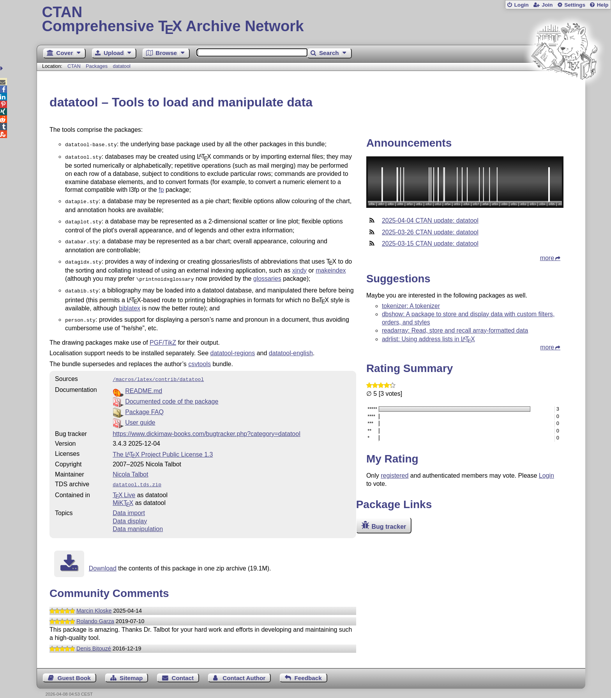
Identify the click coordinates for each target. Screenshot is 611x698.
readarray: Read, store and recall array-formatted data (455, 330)
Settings (574, 5)
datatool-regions (232, 346)
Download (103, 559)
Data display (130, 512)
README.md (143, 383)
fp (161, 188)
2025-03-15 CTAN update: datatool (430, 243)
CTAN (74, 66)
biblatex (129, 302)
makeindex (331, 265)
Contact (183, 669)
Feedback (308, 669)
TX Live (124, 486)
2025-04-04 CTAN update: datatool (430, 220)
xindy (299, 265)
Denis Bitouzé (93, 640)
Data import (129, 504)
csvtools (199, 357)
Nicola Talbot (130, 466)
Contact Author (244, 669)
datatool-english (291, 346)
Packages (97, 66)
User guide (140, 414)
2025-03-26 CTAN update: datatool (430, 232)
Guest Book (74, 669)
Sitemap (131, 669)
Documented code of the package (171, 393)
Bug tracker (388, 526)
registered (394, 475)
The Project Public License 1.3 (163, 446)
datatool (122, 66)
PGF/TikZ (163, 335)
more (547, 258)
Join (547, 5)
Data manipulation (138, 520)
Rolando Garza (95, 612)
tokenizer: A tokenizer (411, 306)
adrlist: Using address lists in (428, 339)
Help (603, 5)
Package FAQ (144, 404)
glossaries (267, 274)
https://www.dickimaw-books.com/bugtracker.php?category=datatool (206, 426)
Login (521, 5)
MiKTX (123, 494)
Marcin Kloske (93, 602)
